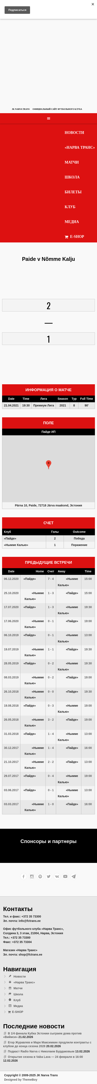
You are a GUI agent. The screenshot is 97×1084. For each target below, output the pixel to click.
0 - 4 (51, 776)
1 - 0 (51, 804)
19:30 (88, 607)
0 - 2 (51, 663)
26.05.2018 (11, 719)
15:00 (88, 578)
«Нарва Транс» (80, 147)
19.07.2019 (11, 649)
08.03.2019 (11, 677)
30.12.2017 (11, 748)
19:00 (88, 621)
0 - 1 (51, 621)
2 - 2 (51, 762)
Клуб (70, 207)
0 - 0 (51, 691)
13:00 (88, 635)
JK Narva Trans (21, 109)
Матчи (72, 162)
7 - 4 (51, 578)
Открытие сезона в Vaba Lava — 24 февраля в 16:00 (45, 1056)
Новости (74, 133)
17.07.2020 (11, 607)
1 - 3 (51, 593)
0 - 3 (51, 705)
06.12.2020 (11, 578)
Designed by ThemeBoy (20, 1079)
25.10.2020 (11, 593)
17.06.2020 (11, 621)
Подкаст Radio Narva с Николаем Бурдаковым (41, 1051)
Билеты (73, 192)
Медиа (72, 222)
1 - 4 (51, 733)
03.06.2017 (11, 790)
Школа (72, 177)
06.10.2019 (11, 635)
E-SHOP (74, 236)
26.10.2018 (11, 691)
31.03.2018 (11, 733)
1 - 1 (51, 649)
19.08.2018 (11, 705)
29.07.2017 (11, 776)
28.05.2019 (11, 663)
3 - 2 (51, 719)
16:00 (88, 748)
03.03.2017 (11, 804)
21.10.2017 (11, 762)
